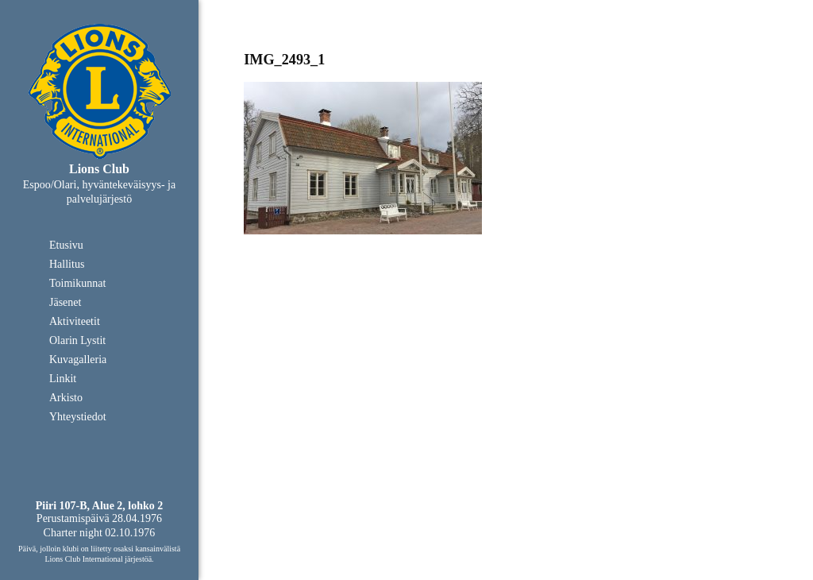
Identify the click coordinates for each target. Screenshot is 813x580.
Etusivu (66, 245)
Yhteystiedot (77, 417)
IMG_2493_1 (284, 60)
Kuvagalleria (77, 359)
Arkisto (66, 398)
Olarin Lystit (77, 340)
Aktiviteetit (74, 321)
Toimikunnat (77, 283)
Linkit (62, 379)
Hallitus (66, 264)
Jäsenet (65, 302)
